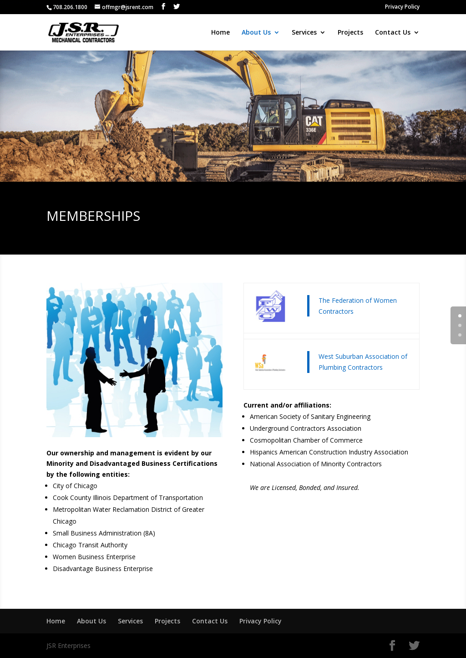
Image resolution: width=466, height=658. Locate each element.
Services (304, 32)
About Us (256, 32)
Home (220, 32)
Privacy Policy (402, 7)
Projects (350, 32)
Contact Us (392, 32)
